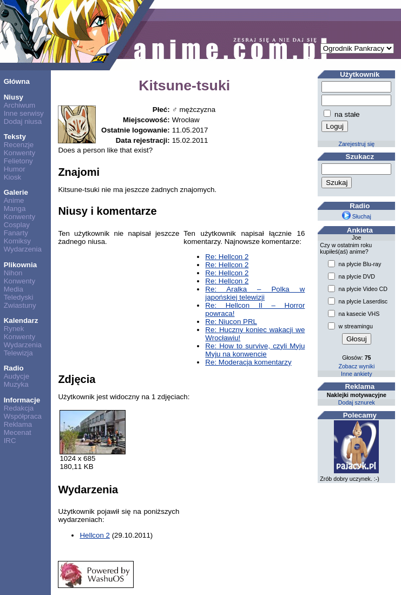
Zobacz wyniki (356, 366)
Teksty (15, 137)
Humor (14, 169)
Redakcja (19, 408)
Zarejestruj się (356, 144)
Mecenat (17, 432)
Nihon (13, 273)
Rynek (14, 329)
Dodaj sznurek (356, 402)
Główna (17, 81)
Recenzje (19, 145)
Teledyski (19, 297)
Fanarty (16, 233)
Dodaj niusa (23, 121)
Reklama (18, 424)
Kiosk (13, 177)
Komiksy (17, 241)
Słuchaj (356, 216)
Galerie (16, 192)
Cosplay (17, 225)
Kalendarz (21, 320)
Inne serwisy (24, 113)
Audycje (16, 376)
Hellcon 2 (95, 535)
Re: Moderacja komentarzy (248, 362)
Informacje (22, 400)
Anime (14, 200)
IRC (10, 441)
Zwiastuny (20, 305)
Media (13, 289)
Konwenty (20, 153)
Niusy (13, 97)
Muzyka (16, 384)
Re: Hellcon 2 (226, 257)
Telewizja (18, 353)
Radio (14, 368)
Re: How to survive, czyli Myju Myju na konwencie (255, 350)
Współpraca (23, 416)
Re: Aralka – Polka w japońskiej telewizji (255, 293)
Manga (15, 208)
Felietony (18, 161)
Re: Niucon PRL (231, 322)
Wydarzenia (23, 249)
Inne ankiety (356, 374)
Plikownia (20, 265)
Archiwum (20, 105)
